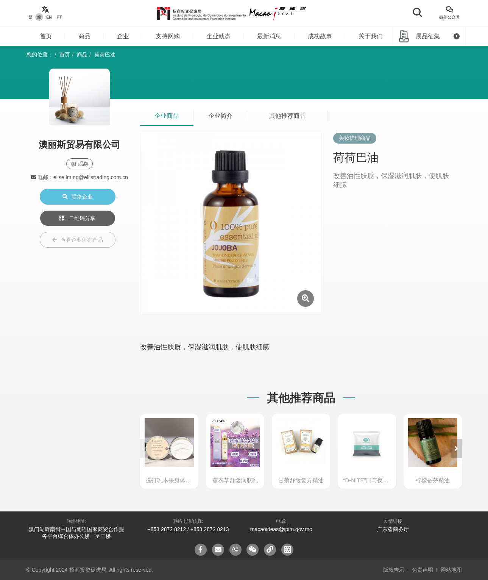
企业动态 (218, 36)
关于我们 (371, 36)
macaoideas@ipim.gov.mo (281, 529)
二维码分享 (77, 218)
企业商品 (166, 116)
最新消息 (269, 36)
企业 (123, 36)
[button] (456, 448)
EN (49, 17)
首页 (46, 36)
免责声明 (422, 570)
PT (59, 17)
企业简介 (220, 116)
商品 (84, 36)
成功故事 (320, 36)
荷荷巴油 (104, 55)
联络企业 (77, 197)
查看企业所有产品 (77, 240)
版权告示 (393, 570)
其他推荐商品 (287, 116)
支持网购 (168, 36)
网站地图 (451, 570)
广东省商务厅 (393, 529)
